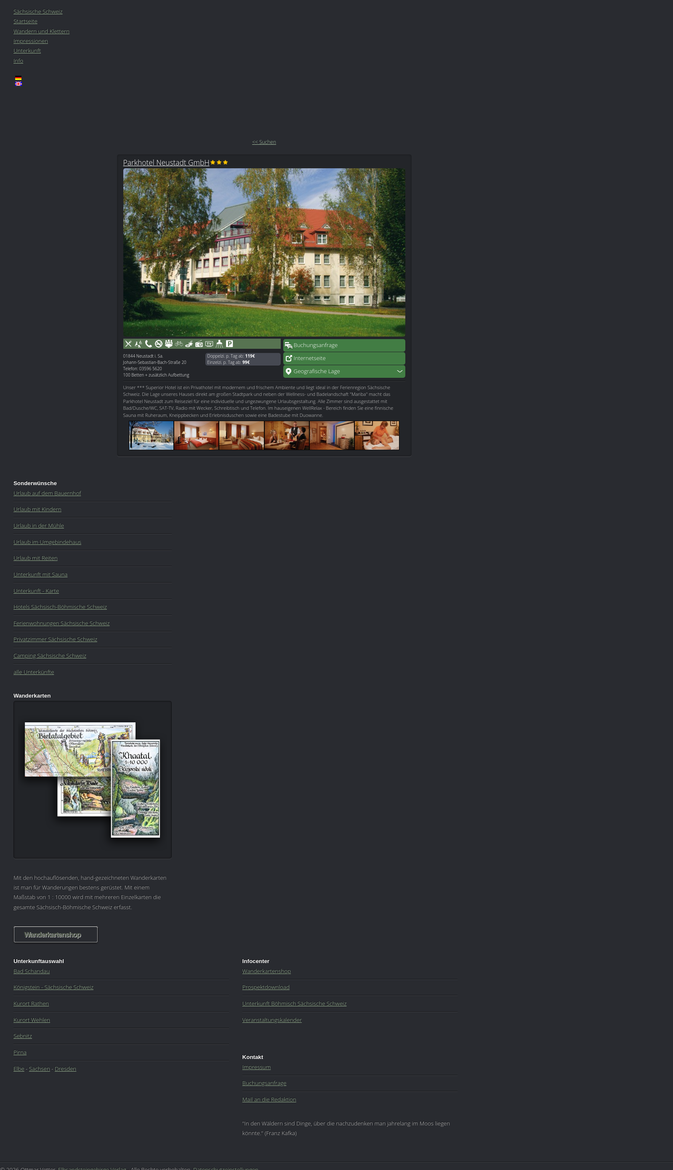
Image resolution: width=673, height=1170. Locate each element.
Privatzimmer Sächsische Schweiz (55, 639)
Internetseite (310, 358)
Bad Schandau (31, 971)
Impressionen (30, 41)
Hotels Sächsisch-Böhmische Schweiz (60, 606)
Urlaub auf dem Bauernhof (47, 493)
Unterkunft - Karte (36, 590)
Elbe (18, 1068)
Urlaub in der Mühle (38, 525)
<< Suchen (264, 142)
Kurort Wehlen (31, 1020)
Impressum (256, 1067)
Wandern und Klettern (41, 31)
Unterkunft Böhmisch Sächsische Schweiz (294, 1003)
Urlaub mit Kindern (37, 509)
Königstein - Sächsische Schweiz (53, 987)
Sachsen (39, 1068)
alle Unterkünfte (33, 672)
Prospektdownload (266, 987)
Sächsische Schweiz (38, 11)
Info (18, 60)
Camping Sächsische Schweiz (49, 655)
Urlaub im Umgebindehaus (47, 542)
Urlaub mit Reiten (35, 558)
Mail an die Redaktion (269, 1099)
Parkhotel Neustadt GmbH (166, 162)
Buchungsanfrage (316, 345)
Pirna (20, 1052)
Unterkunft (27, 50)
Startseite (25, 21)
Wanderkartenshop (52, 935)
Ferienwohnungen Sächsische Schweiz (61, 623)
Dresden (65, 1068)
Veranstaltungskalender (272, 1020)
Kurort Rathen (31, 1003)
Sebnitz (22, 1036)
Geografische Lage (317, 371)
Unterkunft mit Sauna (40, 574)
